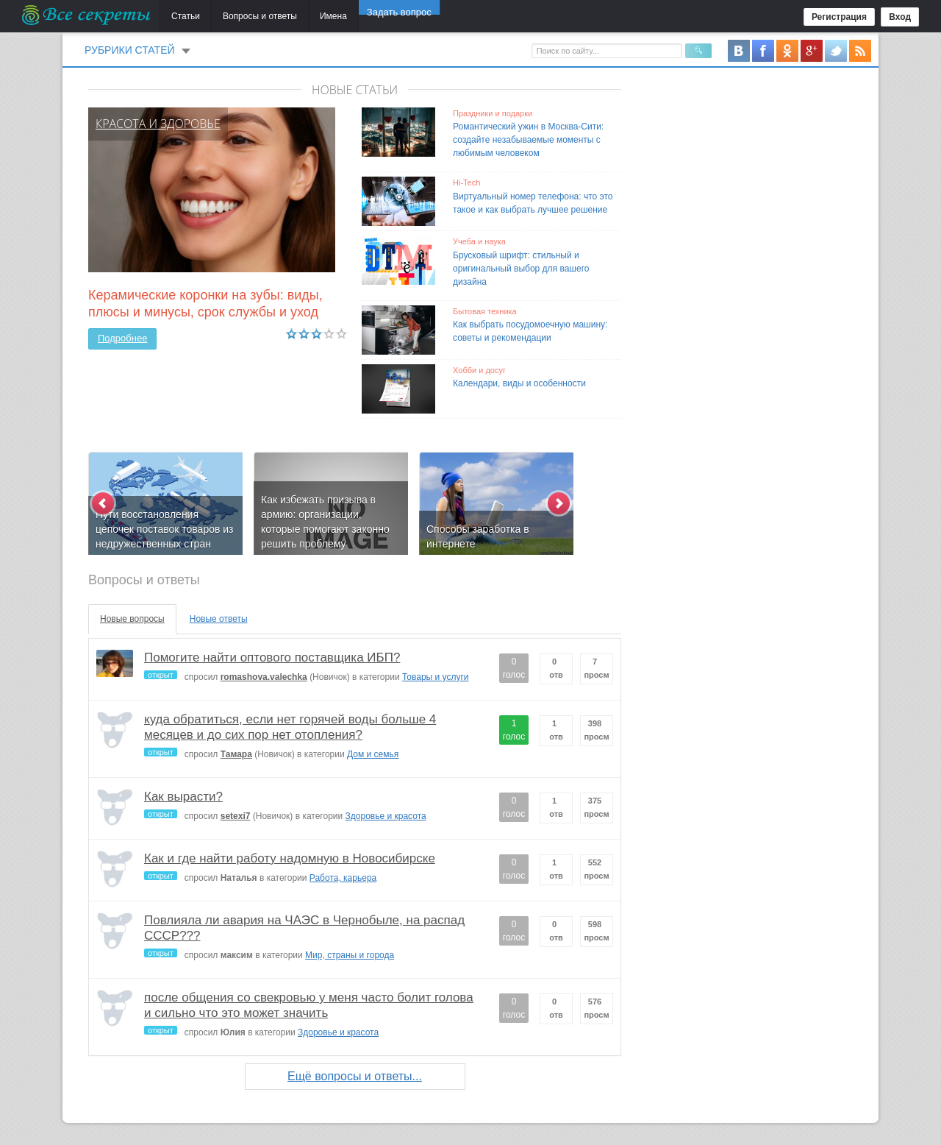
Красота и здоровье (158, 124)
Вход (900, 17)
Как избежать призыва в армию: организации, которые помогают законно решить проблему (325, 522)
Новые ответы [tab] (219, 619)
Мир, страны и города (349, 955)
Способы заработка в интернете (477, 536)
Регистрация (839, 17)
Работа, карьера (343, 878)
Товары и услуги (435, 677)
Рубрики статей (130, 50)
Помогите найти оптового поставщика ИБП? (272, 657)
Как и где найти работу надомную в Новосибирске (289, 858)
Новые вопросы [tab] (132, 619)
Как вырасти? (183, 797)
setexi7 (236, 816)
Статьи (185, 16)
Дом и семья (372, 754)
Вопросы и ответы (260, 16)
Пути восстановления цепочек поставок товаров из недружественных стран (165, 529)
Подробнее (122, 338)
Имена (333, 16)
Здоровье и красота (386, 816)
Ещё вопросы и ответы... (354, 1076)
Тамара (236, 754)
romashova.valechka (264, 677)
